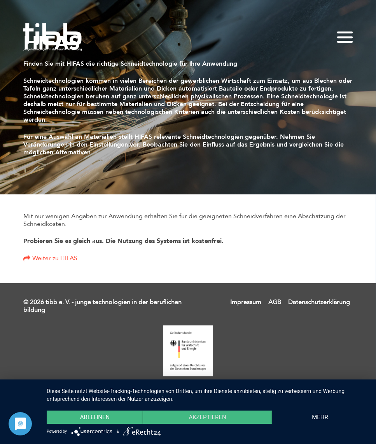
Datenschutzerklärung (319, 302)
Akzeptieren (207, 417)
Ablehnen (95, 417)
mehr (320, 417)
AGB (274, 302)
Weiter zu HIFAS (54, 258)
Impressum (245, 302)
